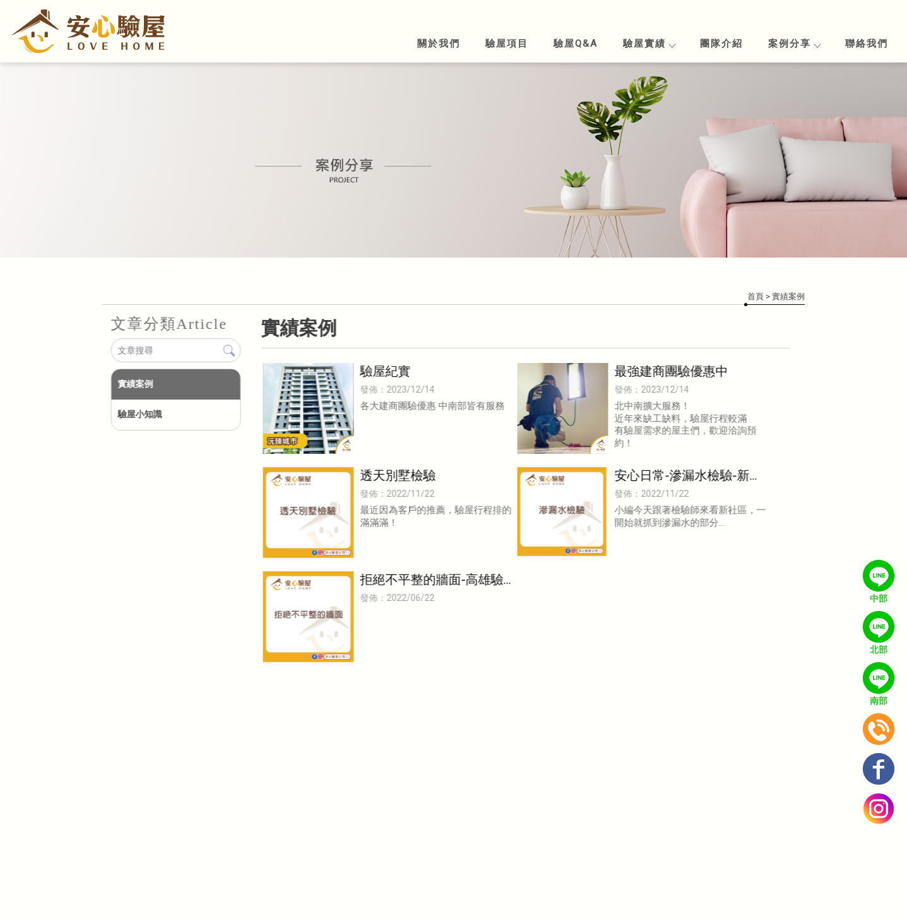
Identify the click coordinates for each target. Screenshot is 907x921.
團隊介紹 (721, 43)
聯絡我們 (866, 43)
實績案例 (135, 384)
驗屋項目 (506, 43)
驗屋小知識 (139, 414)
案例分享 (794, 43)
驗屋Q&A (576, 43)
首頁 (755, 296)
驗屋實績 (649, 43)
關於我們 (438, 43)
